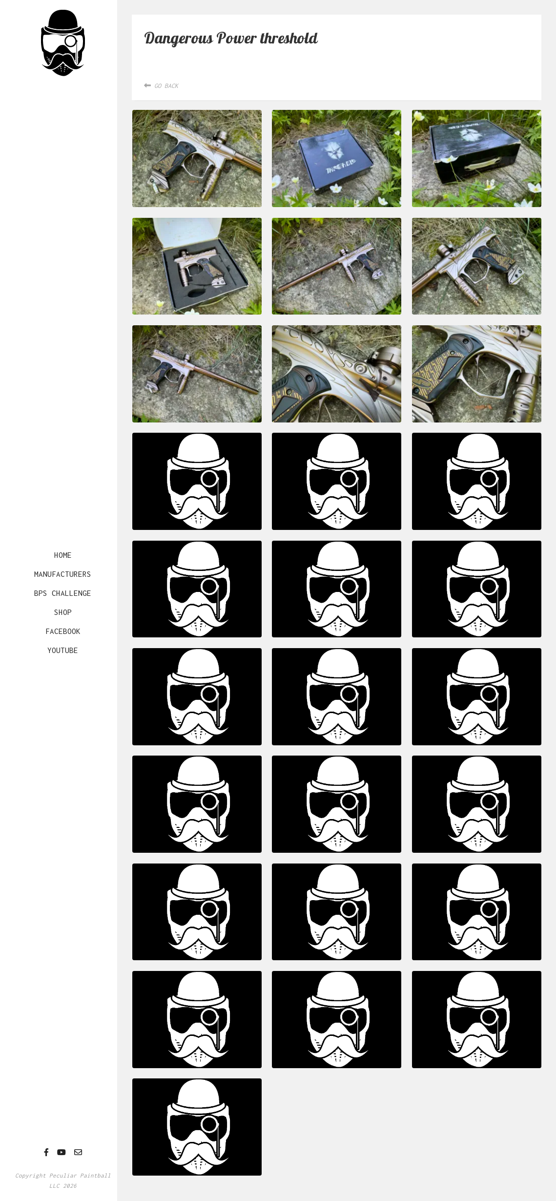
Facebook (63, 631)
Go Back (161, 85)
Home (63, 554)
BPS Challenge (62, 593)
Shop (63, 612)
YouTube (62, 650)
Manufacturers (62, 573)
